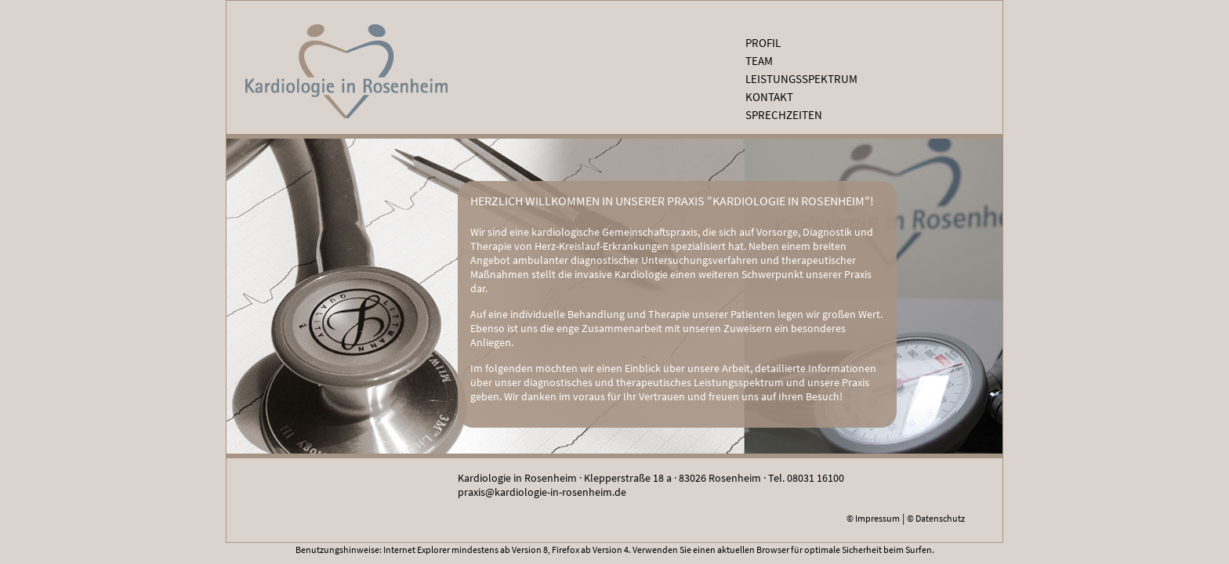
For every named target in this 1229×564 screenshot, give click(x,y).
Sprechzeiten (783, 114)
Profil (763, 42)
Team (759, 60)
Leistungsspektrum (801, 78)
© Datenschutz (936, 518)
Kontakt (769, 96)
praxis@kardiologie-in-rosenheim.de (542, 492)
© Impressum (873, 518)
